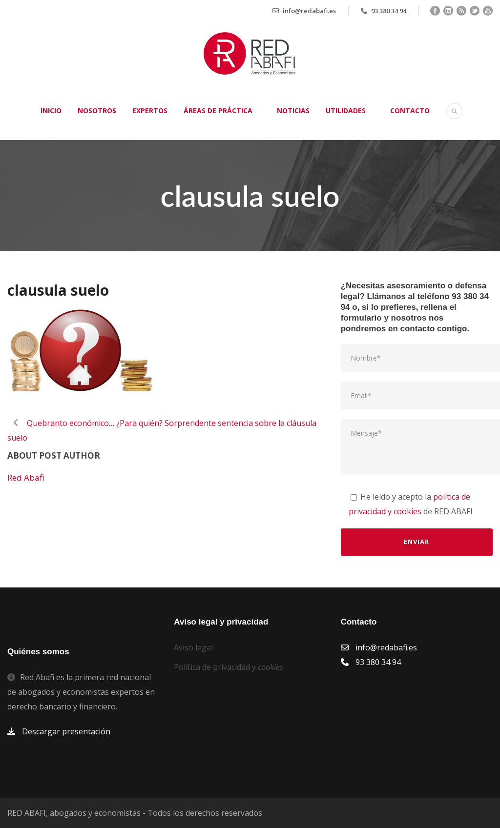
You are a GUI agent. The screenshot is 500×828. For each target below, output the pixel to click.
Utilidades (346, 110)
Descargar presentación (66, 731)
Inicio (51, 110)
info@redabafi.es (309, 10)
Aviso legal (193, 647)
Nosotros (97, 110)
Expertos (149, 110)
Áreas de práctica (218, 110)
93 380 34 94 (388, 10)
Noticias (293, 110)
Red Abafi (25, 477)
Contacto (410, 110)
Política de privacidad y (228, 667)
